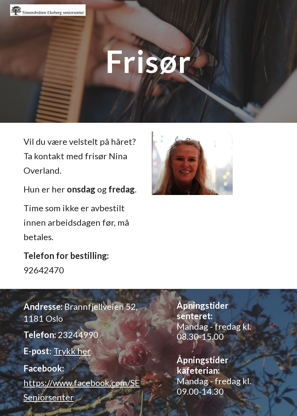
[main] (148, 61)
